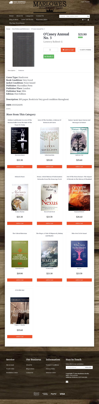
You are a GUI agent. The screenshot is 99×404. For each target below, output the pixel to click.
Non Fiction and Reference (20, 29)
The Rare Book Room (17, 23)
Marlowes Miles (41, 19)
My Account (10, 365)
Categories (29, 16)
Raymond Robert (79, 211)
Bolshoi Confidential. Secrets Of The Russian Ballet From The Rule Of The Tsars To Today (20, 122)
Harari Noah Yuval (49, 211)
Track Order (10, 369)
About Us (19, 16)
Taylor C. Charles (20, 325)
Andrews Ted (79, 155)
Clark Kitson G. (19, 268)
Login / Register (85, 1)
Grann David (49, 268)
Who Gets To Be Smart (79, 233)
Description (11, 70)
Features (21, 70)
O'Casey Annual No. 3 (38, 29)
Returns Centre (51, 372)
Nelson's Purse (20, 177)
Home (11, 16)
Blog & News (13, 19)
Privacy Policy (50, 369)
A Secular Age (19, 290)
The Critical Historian (20, 233)
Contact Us (40, 16)
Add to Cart (68, 50)
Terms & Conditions (52, 365)
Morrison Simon (20, 155)
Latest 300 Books (27, 19)
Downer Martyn (19, 211)
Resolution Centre (12, 372)
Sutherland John (49, 155)
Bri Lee (79, 268)
